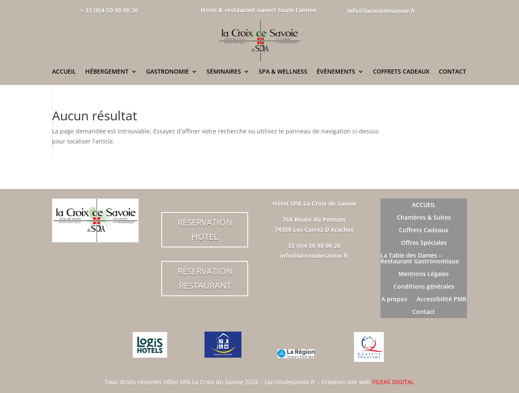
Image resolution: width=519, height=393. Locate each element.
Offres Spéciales (424, 243)
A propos (394, 299)
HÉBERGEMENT (106, 72)
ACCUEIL (64, 72)
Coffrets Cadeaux (423, 230)
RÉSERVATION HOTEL (205, 229)
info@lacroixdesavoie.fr (381, 11)
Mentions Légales (423, 274)
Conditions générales (423, 287)
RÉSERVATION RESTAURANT (205, 278)
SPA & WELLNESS (283, 72)
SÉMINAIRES (224, 72)
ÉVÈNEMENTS (336, 72)
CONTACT (452, 72)
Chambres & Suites (424, 218)
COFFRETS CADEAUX (401, 72)
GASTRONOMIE (167, 72)
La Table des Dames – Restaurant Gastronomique (419, 258)
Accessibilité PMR (442, 299)
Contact (423, 312)
